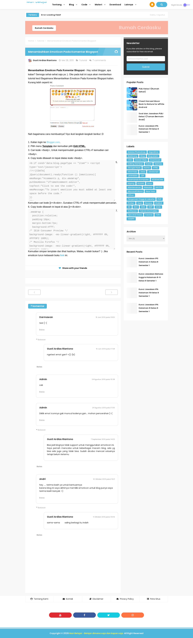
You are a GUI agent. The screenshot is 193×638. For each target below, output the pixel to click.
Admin (43, 379)
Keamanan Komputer (138, 179)
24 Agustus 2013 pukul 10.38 (103, 379)
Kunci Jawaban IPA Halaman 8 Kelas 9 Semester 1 (148, 308)
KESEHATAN (157, 179)
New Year (150, 191)
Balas (42, 329)
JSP (142, 175)
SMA (143, 207)
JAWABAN (132, 175)
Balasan (42, 339)
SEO (136, 207)
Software (132, 211)
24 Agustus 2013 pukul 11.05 (103, 407)
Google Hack (134, 167)
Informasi (132, 171)
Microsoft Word (135, 191)
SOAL (158, 207)
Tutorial (83, 60)
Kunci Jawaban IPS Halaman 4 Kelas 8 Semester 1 (148, 262)
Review (148, 203)
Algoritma (153, 152)
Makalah (148, 187)
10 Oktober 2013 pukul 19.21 (104, 479)
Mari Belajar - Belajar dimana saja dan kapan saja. (96, 633)
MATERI (159, 187)
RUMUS (158, 203)
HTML (155, 167)
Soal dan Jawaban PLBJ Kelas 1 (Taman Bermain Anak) (151, 116)
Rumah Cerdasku (44, 28)
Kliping (131, 183)
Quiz (139, 203)
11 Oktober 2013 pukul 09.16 (104, 517)
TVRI (158, 214)
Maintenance (134, 187)
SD (129, 207)
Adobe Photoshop (136, 152)
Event (148, 163)
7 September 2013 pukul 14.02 (103, 439)
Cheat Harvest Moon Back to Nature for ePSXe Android (151, 104)
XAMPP (131, 218)
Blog (142, 156)
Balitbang (132, 156)
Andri (42, 479)
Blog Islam (153, 156)
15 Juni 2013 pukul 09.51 (105, 317)
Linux (149, 183)
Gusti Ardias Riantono (60, 348)
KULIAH (141, 183)
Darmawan (46, 317)
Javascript (153, 171)
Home (147, 167)
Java (142, 171)
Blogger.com (53, 142)
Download (155, 159)
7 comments (99, 60)
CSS (130, 159)
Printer (131, 203)
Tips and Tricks (135, 214)
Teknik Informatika (148, 211)
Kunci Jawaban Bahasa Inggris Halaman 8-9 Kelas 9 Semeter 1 (151, 277)
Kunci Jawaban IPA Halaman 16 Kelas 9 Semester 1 (149, 129)
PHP (159, 199)
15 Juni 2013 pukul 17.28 (105, 349)
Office (131, 195)
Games (158, 163)
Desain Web (141, 159)
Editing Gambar (135, 163)
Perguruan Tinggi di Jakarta (141, 199)
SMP (151, 207)
